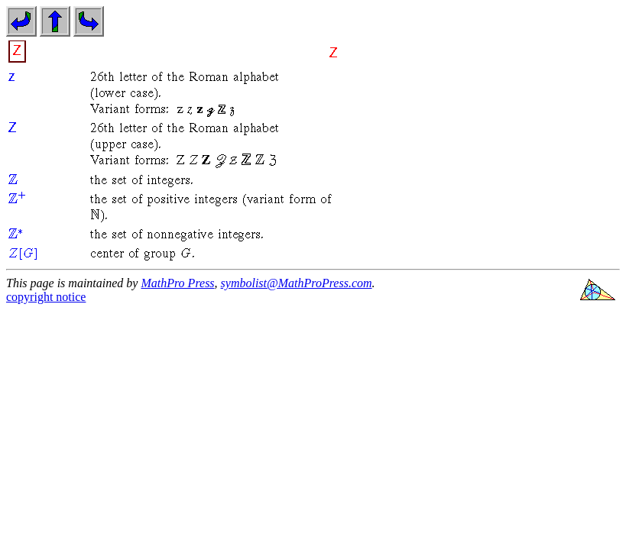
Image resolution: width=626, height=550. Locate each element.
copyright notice (46, 296)
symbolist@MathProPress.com (296, 283)
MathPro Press (177, 283)
